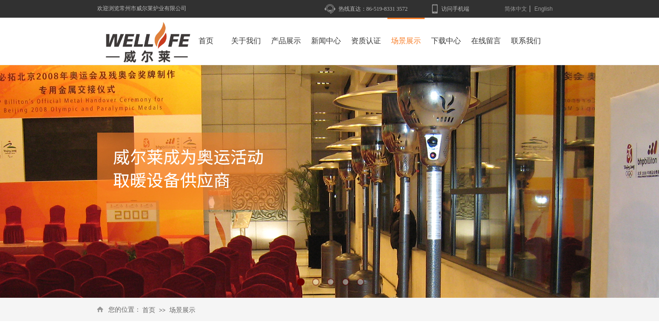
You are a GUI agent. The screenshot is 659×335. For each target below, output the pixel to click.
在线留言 (486, 41)
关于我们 (246, 41)
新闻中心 (326, 41)
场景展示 (182, 310)
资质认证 (366, 41)
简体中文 (516, 9)
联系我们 (526, 41)
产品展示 (286, 41)
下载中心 (446, 41)
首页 (148, 310)
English (543, 9)
